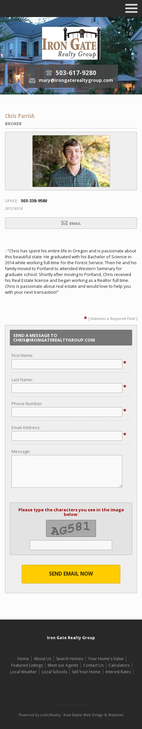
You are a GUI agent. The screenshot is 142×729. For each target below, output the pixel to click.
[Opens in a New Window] (71, 695)
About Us (42, 658)
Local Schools (54, 672)
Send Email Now (71, 573)
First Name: (22, 355)
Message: (21, 451)
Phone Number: (27, 403)
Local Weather (23, 672)
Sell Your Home (86, 672)
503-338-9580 (34, 201)
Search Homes (69, 658)
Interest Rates (118, 672)
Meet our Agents (63, 665)
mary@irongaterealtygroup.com (76, 80)
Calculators (119, 665)
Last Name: (22, 380)
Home (23, 658)
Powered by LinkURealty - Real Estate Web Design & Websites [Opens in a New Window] (71, 715)
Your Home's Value (106, 658)
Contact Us (93, 665)
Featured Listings (27, 665)
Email (71, 223)
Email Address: (26, 427)
